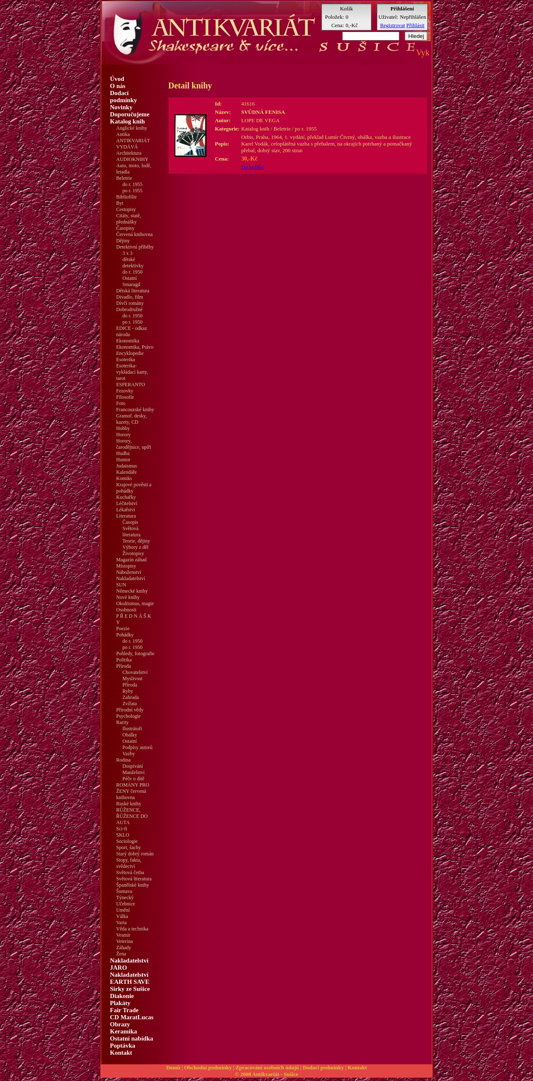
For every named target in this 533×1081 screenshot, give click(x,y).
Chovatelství (135, 672)
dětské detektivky (133, 262)
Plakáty (120, 1003)
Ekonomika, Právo (134, 347)
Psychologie (128, 716)
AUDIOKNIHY (132, 159)
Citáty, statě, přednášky (128, 219)
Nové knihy (127, 597)
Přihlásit (415, 25)
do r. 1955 (132, 184)
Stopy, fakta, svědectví (128, 863)
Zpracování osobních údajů (267, 1067)
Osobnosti (126, 610)
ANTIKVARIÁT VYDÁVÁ (133, 144)
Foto (120, 403)
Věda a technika (132, 929)
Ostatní (129, 278)
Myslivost (132, 678)
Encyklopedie (130, 353)
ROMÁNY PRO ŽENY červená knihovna (132, 791)
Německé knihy (132, 591)
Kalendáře (126, 472)
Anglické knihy (131, 128)
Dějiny (123, 241)
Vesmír (123, 935)
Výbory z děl (135, 547)
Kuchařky (126, 497)
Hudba (123, 453)
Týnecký (125, 897)
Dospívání (132, 766)
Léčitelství (126, 503)
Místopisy (126, 566)
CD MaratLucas (132, 1017)
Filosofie (125, 397)
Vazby (128, 754)
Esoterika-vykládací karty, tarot (132, 372)
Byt (119, 203)
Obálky (129, 735)
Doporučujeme (129, 114)
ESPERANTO (130, 384)
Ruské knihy (128, 804)
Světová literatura (131, 531)
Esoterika (125, 359)
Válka (122, 916)
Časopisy (125, 228)
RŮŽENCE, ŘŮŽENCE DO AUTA (132, 816)
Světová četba (130, 872)
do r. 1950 (132, 272)
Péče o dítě (133, 779)
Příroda (129, 685)
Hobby (123, 428)
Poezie (123, 628)
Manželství (133, 772)
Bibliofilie (126, 197)
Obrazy (120, 1024)
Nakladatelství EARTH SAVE (129, 978)
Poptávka (122, 1045)
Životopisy (133, 553)
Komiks (124, 478)
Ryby (127, 691)
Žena (121, 954)
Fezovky (124, 391)
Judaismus (126, 466)
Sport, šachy (128, 847)
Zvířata (129, 703)
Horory (123, 434)
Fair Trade (124, 1010)
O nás (117, 86)
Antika (123, 134)
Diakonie (122, 996)
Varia (121, 922)
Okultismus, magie (135, 603)
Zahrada (130, 697)
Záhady (123, 947)
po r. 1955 (132, 191)
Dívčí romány (130, 303)
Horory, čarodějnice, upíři (133, 444)
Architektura (129, 153)
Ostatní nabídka (131, 1038)
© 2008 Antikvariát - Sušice (266, 1074)
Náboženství (128, 572)
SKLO (122, 835)
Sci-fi (121, 829)
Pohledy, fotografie (135, 653)
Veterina (124, 941)
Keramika (123, 1031)
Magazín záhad (131, 560)
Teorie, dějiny (136, 541)
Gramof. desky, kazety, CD (131, 419)
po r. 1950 (132, 322)
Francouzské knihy (135, 409)
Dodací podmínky (123, 96)
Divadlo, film (129, 297)
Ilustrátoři (132, 729)
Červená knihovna (134, 234)
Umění (123, 910)
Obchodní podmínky (208, 1067)
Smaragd (131, 284)
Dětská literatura (132, 291)
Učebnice (125, 904)
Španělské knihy (132, 885)
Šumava (124, 891)
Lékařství (125, 510)
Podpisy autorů (137, 747)
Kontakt (121, 1052)
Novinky (121, 107)
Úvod (117, 78)
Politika (124, 660)
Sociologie (126, 841)
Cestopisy (126, 209)
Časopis (130, 522)
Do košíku (252, 167)
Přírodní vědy (130, 710)
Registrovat (392, 25)
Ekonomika (127, 341)
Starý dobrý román (135, 854)
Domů (173, 1067)
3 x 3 (127, 253)
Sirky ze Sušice (130, 988)
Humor (123, 460)
